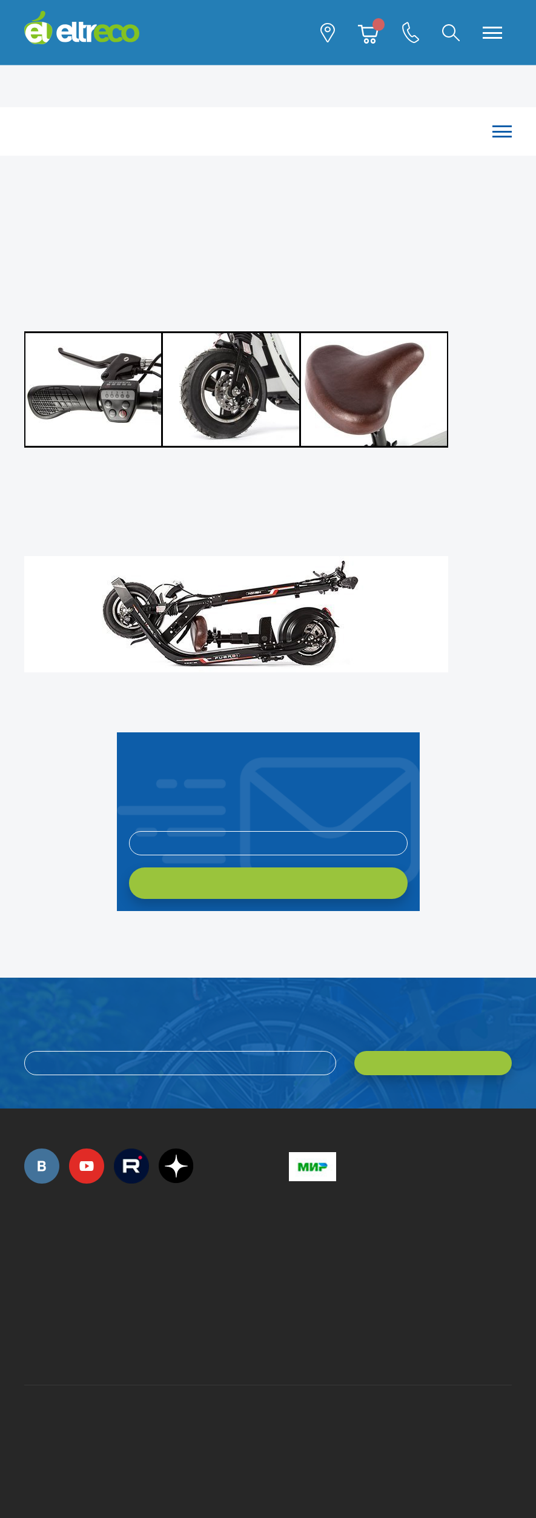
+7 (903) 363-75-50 (295, 1342)
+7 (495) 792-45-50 (31, 1263)
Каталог (262, 131)
